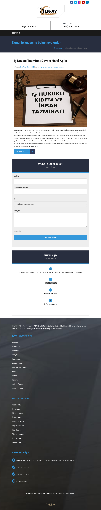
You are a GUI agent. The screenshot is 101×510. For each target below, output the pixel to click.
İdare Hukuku (17, 438)
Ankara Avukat (17, 384)
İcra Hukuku (16, 417)
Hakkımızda (16, 347)
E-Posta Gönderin (50, 304)
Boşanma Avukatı (18, 388)
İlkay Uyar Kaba (25, 67)
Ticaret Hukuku (18, 434)
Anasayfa (58, 48)
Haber (14, 376)
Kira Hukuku (16, 430)
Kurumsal (15, 351)
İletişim (15, 380)
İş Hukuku (16, 409)
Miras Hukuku (17, 413)
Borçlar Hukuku (18, 422)
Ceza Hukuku (17, 442)
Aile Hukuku (16, 405)
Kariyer (14, 355)
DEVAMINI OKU (25, 151)
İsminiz (16, 176)
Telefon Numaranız (50, 190)
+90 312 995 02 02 (50, 283)
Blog (14, 372)
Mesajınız (17, 211)
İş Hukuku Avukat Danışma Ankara (52, 67)
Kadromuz (16, 359)
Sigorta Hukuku (18, 426)
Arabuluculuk (17, 363)
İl (14, 199)
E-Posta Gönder (22, 481)
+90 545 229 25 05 (50, 294)
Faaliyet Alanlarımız (19, 367)
